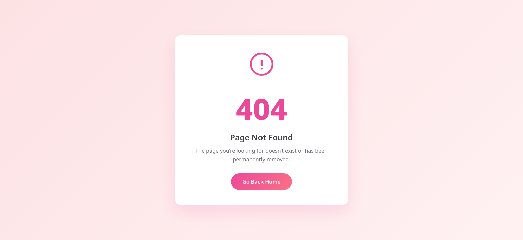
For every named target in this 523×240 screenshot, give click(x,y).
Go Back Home (261, 181)
